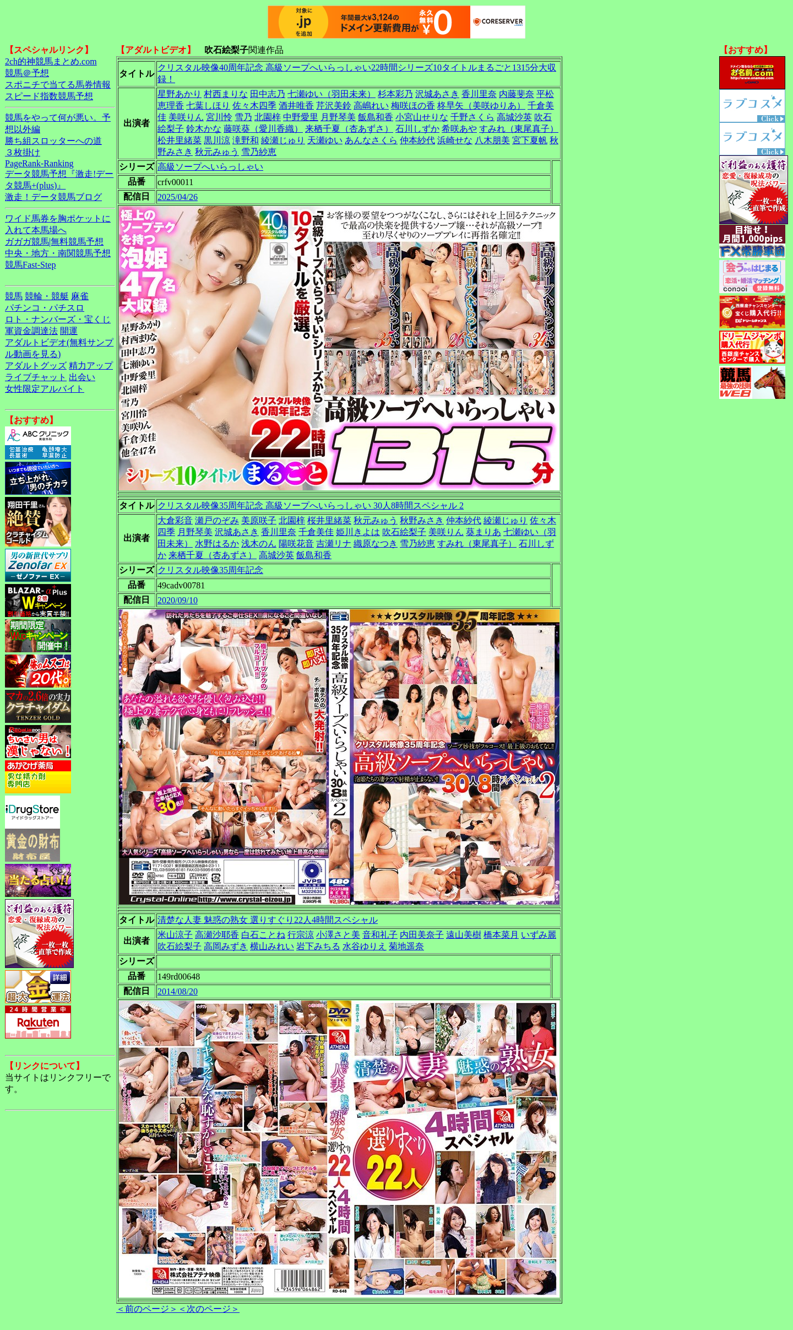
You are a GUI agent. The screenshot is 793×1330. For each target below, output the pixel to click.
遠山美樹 (463, 934)
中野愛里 (300, 117)
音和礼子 (380, 934)
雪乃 (243, 117)
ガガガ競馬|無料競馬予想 (54, 241)
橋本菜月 (501, 934)
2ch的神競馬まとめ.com (51, 61)
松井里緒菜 (179, 140)
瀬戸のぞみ (217, 520)
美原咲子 (258, 520)
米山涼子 (175, 934)
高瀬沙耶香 (217, 934)
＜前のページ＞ (147, 1308)
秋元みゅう (217, 151)
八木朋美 (492, 140)
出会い (82, 377)
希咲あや (459, 128)
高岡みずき (226, 946)
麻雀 (80, 296)
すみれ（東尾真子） (518, 128)
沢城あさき (437, 94)
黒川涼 (217, 140)
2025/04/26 (177, 197)
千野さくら (472, 117)
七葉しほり (208, 105)
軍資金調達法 (31, 331)
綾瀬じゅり (283, 140)
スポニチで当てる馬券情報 (58, 84)
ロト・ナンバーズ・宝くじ (58, 319)
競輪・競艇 (47, 296)
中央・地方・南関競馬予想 (58, 253)
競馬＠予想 (27, 73)
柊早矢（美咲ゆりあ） (481, 105)
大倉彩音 (175, 520)
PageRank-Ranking (39, 163)
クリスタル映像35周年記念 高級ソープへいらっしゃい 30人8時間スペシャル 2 (310, 505)
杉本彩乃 (395, 94)
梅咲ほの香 (413, 105)
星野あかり (179, 94)
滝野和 (245, 140)
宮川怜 (219, 117)
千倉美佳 (316, 532)
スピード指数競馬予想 (49, 96)
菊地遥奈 (406, 946)
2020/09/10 (177, 600)
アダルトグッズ (36, 365)
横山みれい (272, 946)
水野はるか (217, 543)
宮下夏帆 (529, 140)
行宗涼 (300, 934)
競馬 (14, 296)
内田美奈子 (422, 934)
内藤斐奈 (516, 94)
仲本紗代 (417, 140)
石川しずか (417, 128)
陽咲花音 (296, 543)
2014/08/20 (177, 991)
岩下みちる (318, 946)
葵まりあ (483, 532)
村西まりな (226, 94)
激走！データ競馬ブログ (53, 197)
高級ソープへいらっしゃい (210, 166)
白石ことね (263, 934)
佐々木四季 (254, 105)
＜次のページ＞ (209, 1308)
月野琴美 (338, 117)
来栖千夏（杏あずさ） (349, 128)
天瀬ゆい (325, 140)
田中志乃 (267, 94)
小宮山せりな (421, 117)
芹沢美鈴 (333, 105)
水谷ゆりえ (365, 946)
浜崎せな (454, 140)
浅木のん (258, 543)
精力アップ (91, 365)
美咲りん (186, 117)
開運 (69, 331)
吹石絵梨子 (404, 532)
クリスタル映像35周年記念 (210, 570)
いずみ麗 (538, 934)
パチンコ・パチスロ (44, 307)
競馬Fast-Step (30, 264)
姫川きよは (358, 532)
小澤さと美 (338, 934)
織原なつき (376, 543)
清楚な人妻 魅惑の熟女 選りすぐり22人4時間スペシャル (267, 919)
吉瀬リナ (333, 543)
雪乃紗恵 (258, 151)
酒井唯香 (296, 105)
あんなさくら (371, 140)
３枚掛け (22, 152)
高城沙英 (514, 117)
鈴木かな (203, 128)
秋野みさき (422, 520)
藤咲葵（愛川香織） (263, 128)
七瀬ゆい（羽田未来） (331, 94)
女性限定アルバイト (44, 388)
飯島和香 (375, 117)
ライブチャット (36, 377)
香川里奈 (479, 94)
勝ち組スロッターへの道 (53, 140)
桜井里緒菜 (329, 520)
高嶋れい (371, 105)
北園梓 (267, 117)
